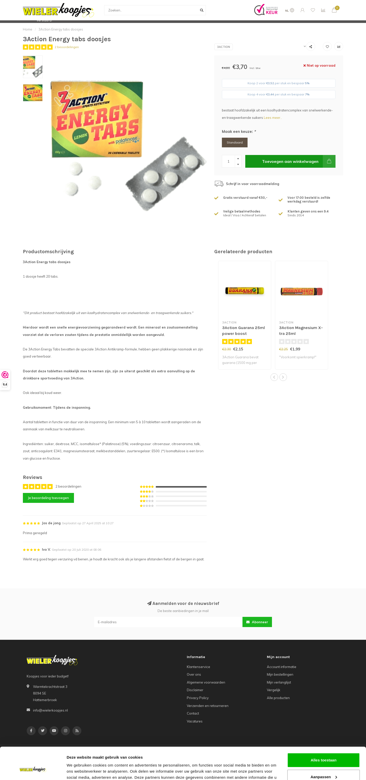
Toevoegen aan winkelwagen (299, 161)
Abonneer (257, 622)
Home (27, 29)
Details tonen (79, 770)
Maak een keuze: (239, 131)
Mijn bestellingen (280, 674)
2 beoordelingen (67, 47)
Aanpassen (324, 749)
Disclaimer (195, 690)
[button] (274, 377)
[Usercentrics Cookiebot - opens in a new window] (33, 770)
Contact (193, 713)
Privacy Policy (198, 698)
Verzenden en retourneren (207, 706)
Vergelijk (273, 690)
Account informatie (281, 667)
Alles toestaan (324, 732)
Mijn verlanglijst (279, 682)
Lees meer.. (273, 118)
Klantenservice (198, 667)
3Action (223, 47)
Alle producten (278, 698)
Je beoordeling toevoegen (48, 498)
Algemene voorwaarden (206, 682)
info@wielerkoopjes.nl (50, 710)
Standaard (235, 142)
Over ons (194, 674)
